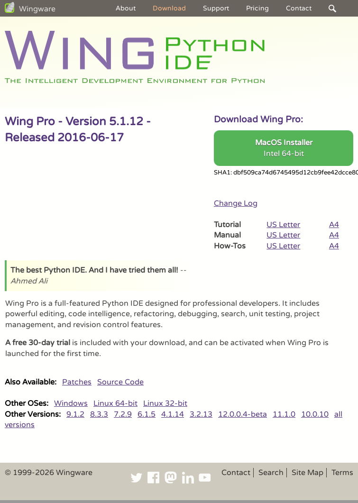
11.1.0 (284, 414)
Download (169, 8)
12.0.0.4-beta (242, 414)
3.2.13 (201, 414)
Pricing (257, 8)
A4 (334, 224)
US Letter (283, 224)
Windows (71, 403)
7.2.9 (123, 414)
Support (216, 8)
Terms (342, 472)
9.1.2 (75, 414)
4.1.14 (172, 414)
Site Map (307, 472)
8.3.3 (99, 414)
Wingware (37, 9)
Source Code (120, 382)
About (126, 8)
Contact (299, 8)
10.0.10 (315, 414)
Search (271, 472)
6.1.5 (147, 414)
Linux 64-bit (115, 403)
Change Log (235, 203)
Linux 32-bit (165, 403)
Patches (77, 382)
